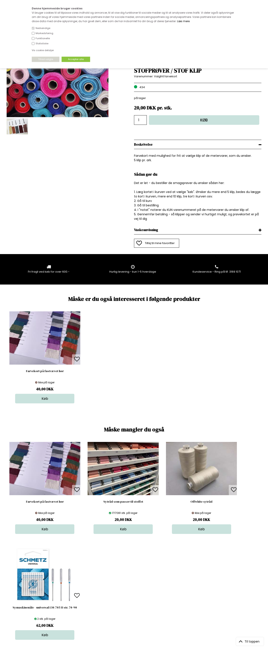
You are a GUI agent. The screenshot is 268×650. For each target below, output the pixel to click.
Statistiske (42, 43)
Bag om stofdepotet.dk (84, 580)
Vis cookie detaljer (43, 50)
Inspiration (136, 605)
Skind (132, 580)
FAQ (70, 584)
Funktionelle (43, 38)
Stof (131, 575)
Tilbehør (134, 588)
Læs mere (183, 21)
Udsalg (133, 597)
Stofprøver (136, 601)
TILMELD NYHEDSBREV (224, 585)
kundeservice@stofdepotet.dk (28, 597)
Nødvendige (43, 28)
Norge (72, 588)
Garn (132, 584)
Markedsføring (44, 33)
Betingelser (76, 597)
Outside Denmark (80, 592)
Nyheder (135, 592)
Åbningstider (76, 575)
